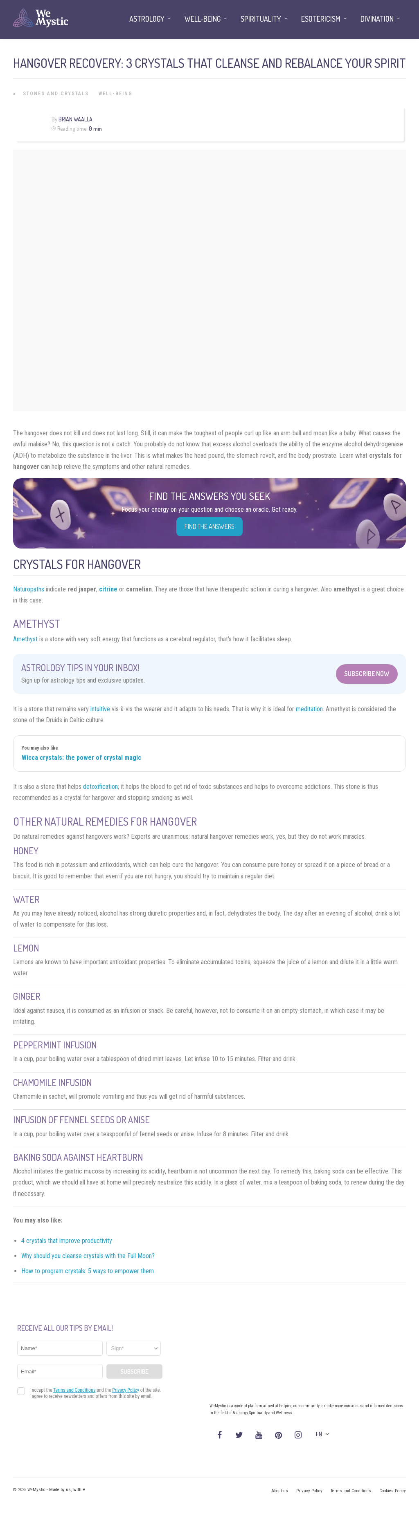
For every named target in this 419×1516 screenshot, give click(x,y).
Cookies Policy (392, 1491)
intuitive (100, 709)
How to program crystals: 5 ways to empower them (87, 1271)
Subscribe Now (367, 674)
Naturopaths (28, 589)
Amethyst (25, 639)
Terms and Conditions (351, 1491)
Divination (377, 18)
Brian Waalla (75, 119)
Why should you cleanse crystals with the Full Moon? (88, 1256)
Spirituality (261, 18)
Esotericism (320, 18)
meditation (309, 709)
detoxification (100, 786)
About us (279, 1491)
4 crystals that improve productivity (66, 1241)
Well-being (116, 93)
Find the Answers (209, 526)
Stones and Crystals (56, 93)
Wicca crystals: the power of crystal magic (81, 757)
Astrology (146, 18)
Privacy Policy (309, 1491)
